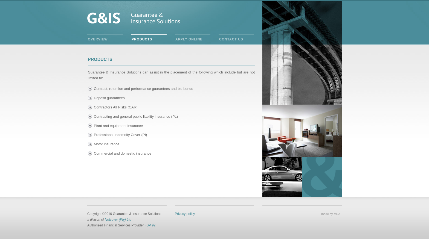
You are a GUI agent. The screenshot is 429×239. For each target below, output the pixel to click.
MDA (337, 214)
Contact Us (231, 39)
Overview (98, 39)
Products (142, 39)
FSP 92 (149, 225)
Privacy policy (185, 214)
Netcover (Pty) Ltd (118, 220)
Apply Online (188, 39)
